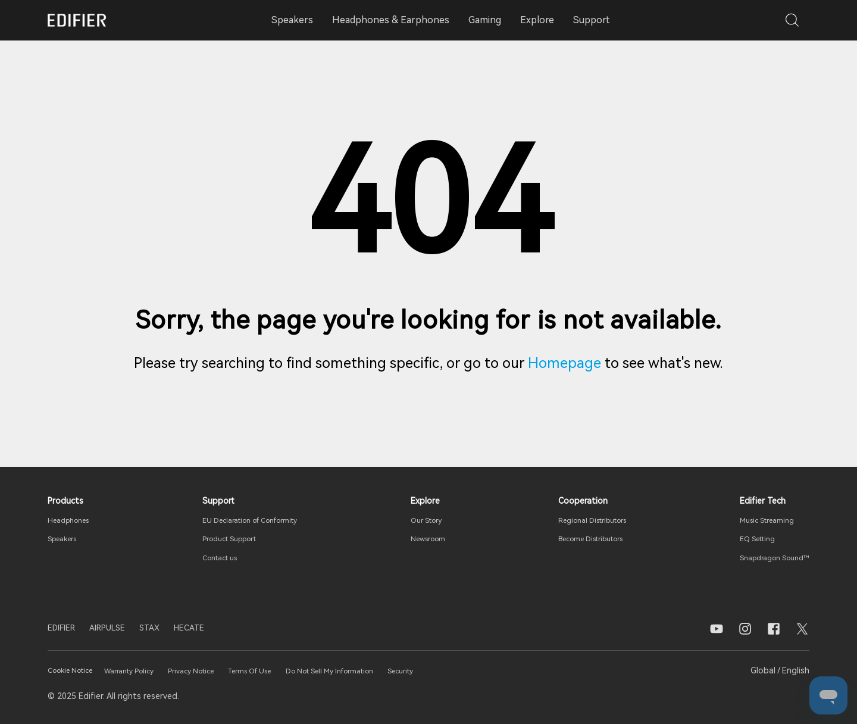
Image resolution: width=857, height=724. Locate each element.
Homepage (564, 363)
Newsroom (428, 538)
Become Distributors (586, 538)
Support (591, 20)
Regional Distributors (588, 520)
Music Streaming (759, 520)
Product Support (228, 538)
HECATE (217, 628)
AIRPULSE (121, 628)
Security (477, 670)
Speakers (66, 538)
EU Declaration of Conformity (252, 520)
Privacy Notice (224, 670)
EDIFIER (66, 628)
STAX (170, 628)
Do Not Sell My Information (391, 670)
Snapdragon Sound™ (768, 557)
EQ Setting (749, 538)
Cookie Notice (76, 670)
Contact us (217, 557)
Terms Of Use (294, 670)
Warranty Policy (150, 670)
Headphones (73, 520)
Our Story (427, 520)
